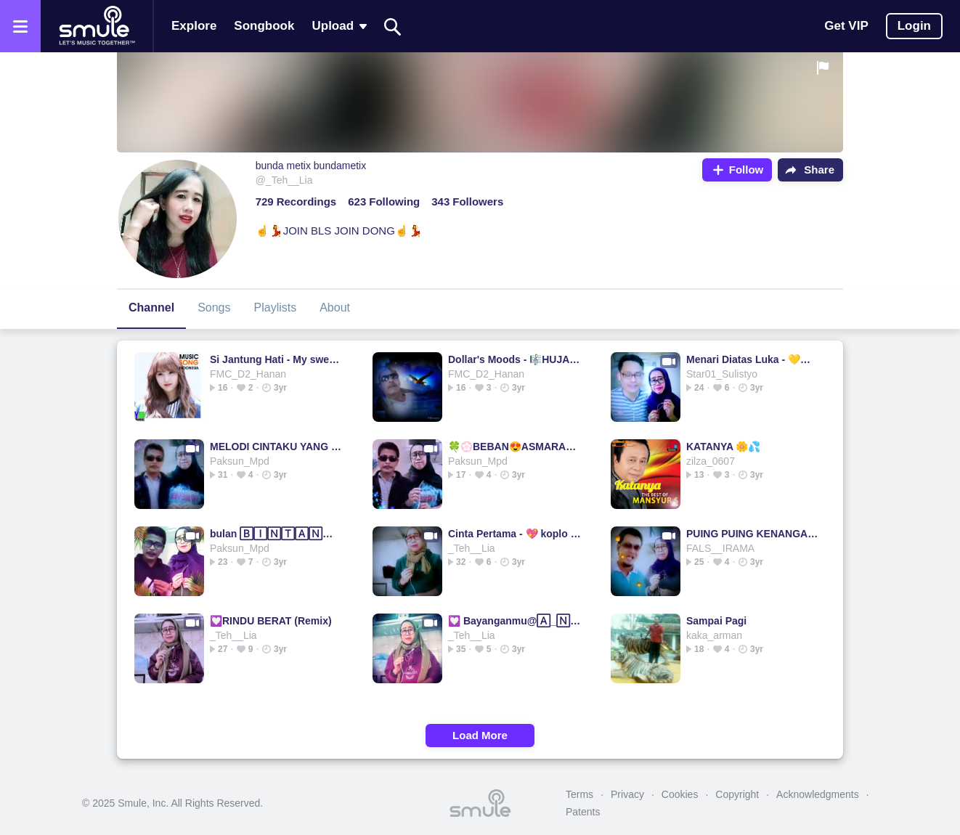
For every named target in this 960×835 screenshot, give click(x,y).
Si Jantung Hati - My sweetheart (276, 359)
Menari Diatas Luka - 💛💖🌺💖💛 (752, 359)
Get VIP (846, 26)
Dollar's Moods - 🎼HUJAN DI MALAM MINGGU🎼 (514, 359)
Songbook (264, 26)
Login (914, 26)
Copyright (737, 794)
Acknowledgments (817, 794)
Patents (583, 812)
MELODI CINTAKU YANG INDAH (276, 446)
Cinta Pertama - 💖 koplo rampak (514, 533)
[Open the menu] (20, 26)
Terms (579, 794)
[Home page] (96, 26)
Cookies (680, 794)
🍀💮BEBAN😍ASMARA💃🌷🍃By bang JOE (514, 446)
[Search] (392, 26)
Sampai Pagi (716, 621)
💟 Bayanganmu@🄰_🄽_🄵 (514, 621)
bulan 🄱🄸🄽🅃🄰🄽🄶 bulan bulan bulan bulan (276, 533)
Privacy (627, 794)
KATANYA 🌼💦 (723, 446)
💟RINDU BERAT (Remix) (271, 621)
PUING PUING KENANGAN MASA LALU (752, 533)
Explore (193, 26)
